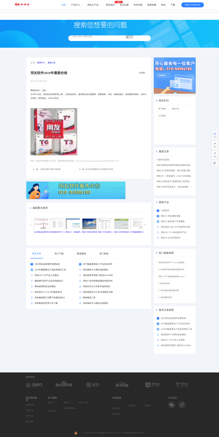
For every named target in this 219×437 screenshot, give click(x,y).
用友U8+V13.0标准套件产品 (173, 232)
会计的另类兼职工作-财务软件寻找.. (96, 169)
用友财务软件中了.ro (57, 232)
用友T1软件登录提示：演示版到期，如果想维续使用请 (182, 187)
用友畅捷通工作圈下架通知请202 (50, 297)
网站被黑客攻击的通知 (45, 286)
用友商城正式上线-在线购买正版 (98, 292)
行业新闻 (162, 116)
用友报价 (110, 5)
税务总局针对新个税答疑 (47, 169)
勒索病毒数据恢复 (70, 408)
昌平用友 (30, 416)
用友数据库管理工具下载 (46, 303)
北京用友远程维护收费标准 (47, 264)
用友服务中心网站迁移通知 (95, 303)
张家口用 (30, 410)
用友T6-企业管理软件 (171, 238)
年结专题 (138, 5)
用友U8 (66, 403)
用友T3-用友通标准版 (171, 216)
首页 (64, 5)
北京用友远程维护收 (41, 232)
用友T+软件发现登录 (89, 232)
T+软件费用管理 (165, 297)
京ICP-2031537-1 (116, 433)
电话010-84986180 (192, 5)
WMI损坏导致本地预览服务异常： (172, 269)
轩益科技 (116, 414)
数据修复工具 (89, 297)
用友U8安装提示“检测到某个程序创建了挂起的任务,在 (182, 181)
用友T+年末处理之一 (105, 232)
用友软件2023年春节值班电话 (96, 286)
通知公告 (51, 63)
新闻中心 (41, 63)
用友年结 (52, 411)
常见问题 (124, 5)
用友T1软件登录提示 (121, 232)
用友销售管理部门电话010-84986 (98, 275)
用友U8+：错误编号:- (73, 232)
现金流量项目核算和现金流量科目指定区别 (176, 165)
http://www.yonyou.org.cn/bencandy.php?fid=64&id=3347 (97, 161)
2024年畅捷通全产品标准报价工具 (50, 270)
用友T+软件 (84, 403)
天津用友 (30, 405)
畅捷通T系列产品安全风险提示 (49, 281)
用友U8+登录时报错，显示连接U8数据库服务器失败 (181, 170)
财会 (163, 5)
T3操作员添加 (163, 160)
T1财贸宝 (165, 210)
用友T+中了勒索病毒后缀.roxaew (172, 276)
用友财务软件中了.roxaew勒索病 (172, 262)
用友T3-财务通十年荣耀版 (173, 221)
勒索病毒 (151, 5)
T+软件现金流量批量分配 (169, 290)
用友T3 (51, 403)
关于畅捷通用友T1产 (137, 232)
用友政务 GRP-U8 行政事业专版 (175, 227)
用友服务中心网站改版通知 (95, 270)
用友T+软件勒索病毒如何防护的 (98, 281)
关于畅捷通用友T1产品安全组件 (98, 264)
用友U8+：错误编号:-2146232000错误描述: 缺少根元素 (182, 176)
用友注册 (116, 408)
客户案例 (162, 109)
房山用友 (30, 422)
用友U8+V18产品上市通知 (47, 275)
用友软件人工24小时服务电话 (48, 292)
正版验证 (131, 406)
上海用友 (147, 406)
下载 (173, 5)
